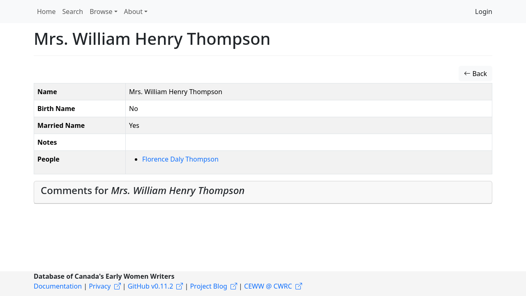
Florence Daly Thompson (180, 159)
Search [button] (72, 11)
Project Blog (208, 286)
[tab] (263, 192)
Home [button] (46, 11)
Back (475, 73)
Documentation (58, 286)
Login (483, 11)
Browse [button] (101, 11)
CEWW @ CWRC (268, 286)
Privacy (100, 286)
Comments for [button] (143, 190)
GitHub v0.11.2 (150, 286)
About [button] (133, 11)
